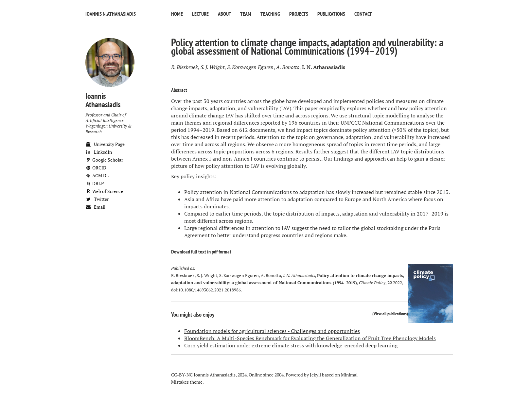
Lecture (200, 13)
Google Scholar (104, 160)
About (224, 13)
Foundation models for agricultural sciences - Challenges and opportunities (272, 331)
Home (177, 13)
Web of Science (104, 191)
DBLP (94, 183)
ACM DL (97, 175)
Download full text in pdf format (201, 251)
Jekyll (315, 375)
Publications (331, 13)
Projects (298, 13)
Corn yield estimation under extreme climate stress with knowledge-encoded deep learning (291, 345)
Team (245, 13)
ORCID (95, 168)
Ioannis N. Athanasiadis (110, 13)
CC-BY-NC (182, 375)
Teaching (270, 13)
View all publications (390, 313)
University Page (105, 144)
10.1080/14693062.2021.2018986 (209, 290)
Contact (363, 13)
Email (95, 207)
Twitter (97, 199)
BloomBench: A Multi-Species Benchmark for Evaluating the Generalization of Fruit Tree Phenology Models (310, 338)
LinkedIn (98, 152)
